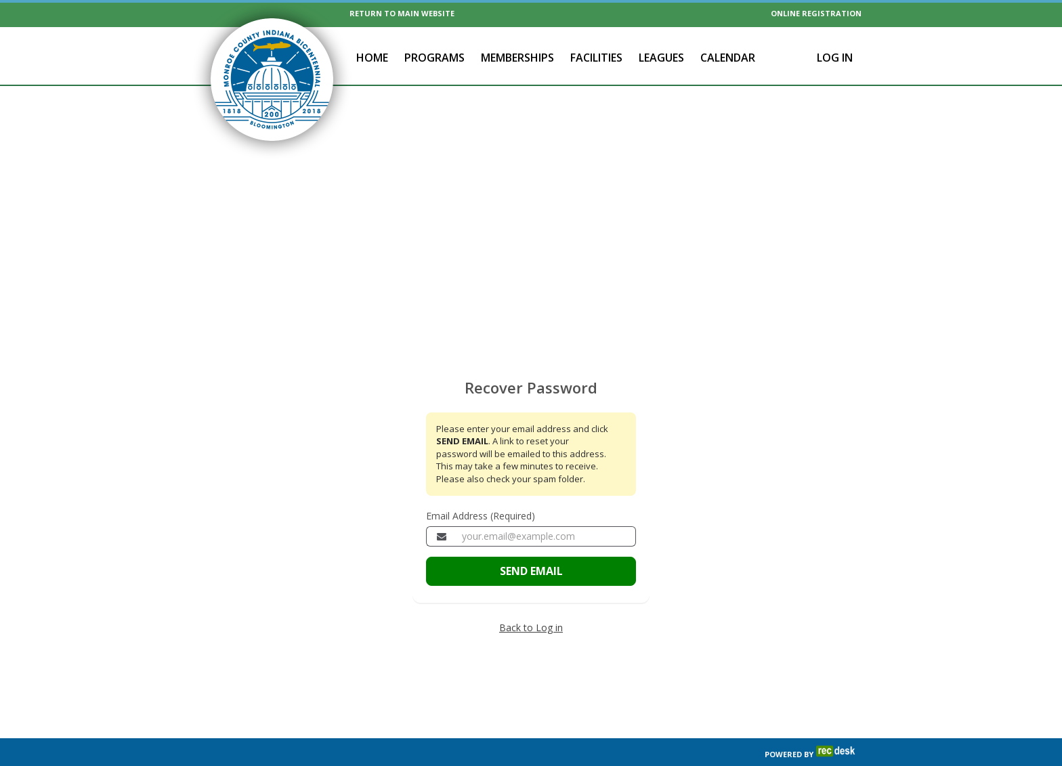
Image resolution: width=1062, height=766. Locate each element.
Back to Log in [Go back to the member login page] (531, 599)
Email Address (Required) (480, 487)
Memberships (517, 57)
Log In (835, 57)
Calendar (727, 57)
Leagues (661, 57)
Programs (434, 57)
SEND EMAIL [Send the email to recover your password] (531, 542)
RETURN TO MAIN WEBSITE (401, 13)
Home (372, 57)
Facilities (596, 57)
